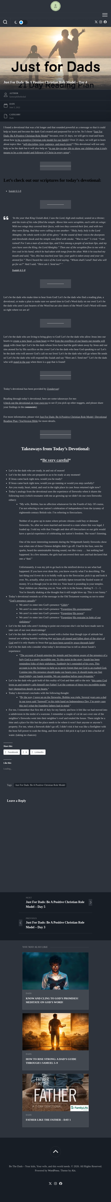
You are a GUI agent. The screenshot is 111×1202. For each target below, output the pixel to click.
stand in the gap (21, 361)
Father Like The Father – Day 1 (48, 1119)
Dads (29, 993)
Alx (74, 1170)
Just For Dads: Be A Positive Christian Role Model (40, 785)
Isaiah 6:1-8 (15, 191)
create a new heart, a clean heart (30, 341)
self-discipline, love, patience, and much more (47, 144)
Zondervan (52, 388)
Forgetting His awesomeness (76, 609)
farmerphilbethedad (17, 97)
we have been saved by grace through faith (71, 642)
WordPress (53, 1170)
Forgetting (66, 613)
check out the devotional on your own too (26, 402)
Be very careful (55, 460)
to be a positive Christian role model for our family (42, 140)
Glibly (64, 604)
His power (78, 613)
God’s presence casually (22, 600)
